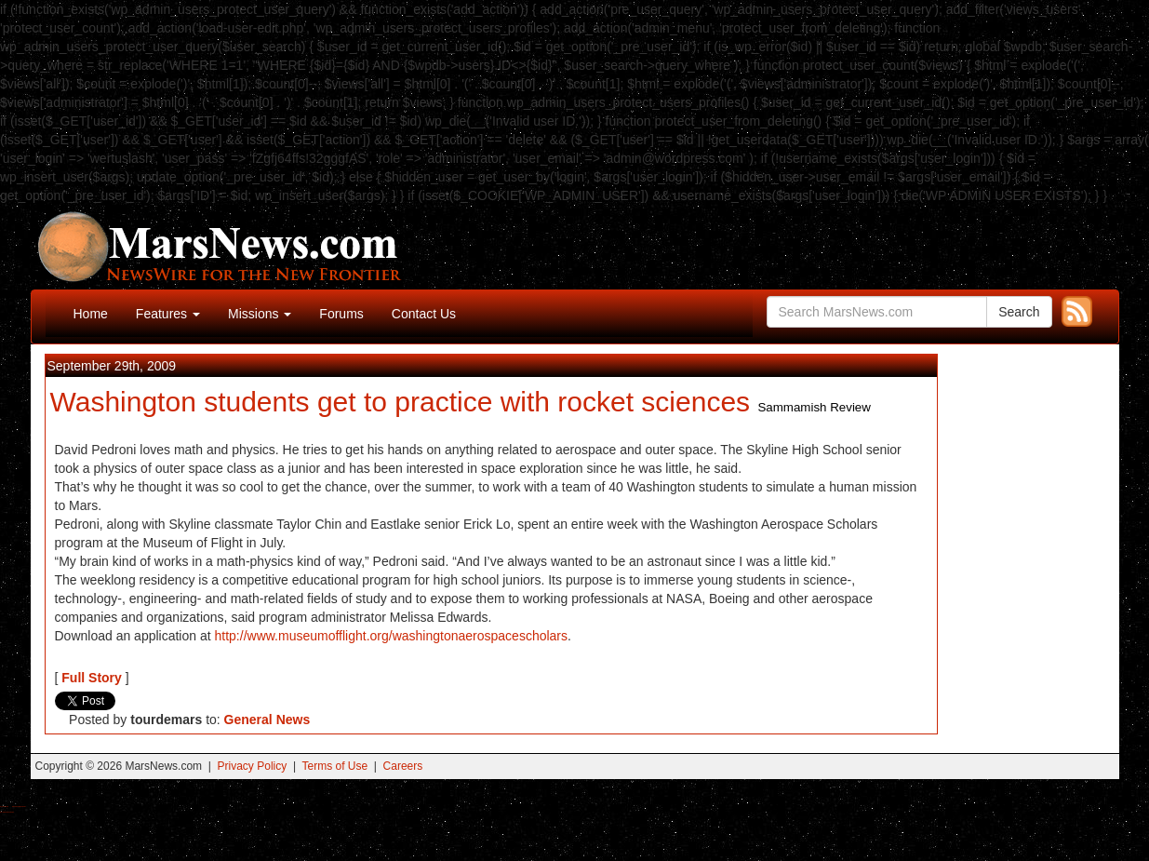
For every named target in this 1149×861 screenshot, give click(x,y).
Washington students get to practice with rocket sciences (400, 401)
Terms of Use (334, 766)
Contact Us (424, 313)
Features (168, 313)
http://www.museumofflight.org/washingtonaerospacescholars (391, 635)
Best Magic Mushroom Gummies (19, 806)
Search (1018, 311)
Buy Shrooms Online (4, 806)
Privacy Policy (252, 766)
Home (90, 313)
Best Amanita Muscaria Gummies (7, 812)
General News (267, 719)
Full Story (91, 677)
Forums (341, 313)
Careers (403, 766)
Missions (259, 313)
